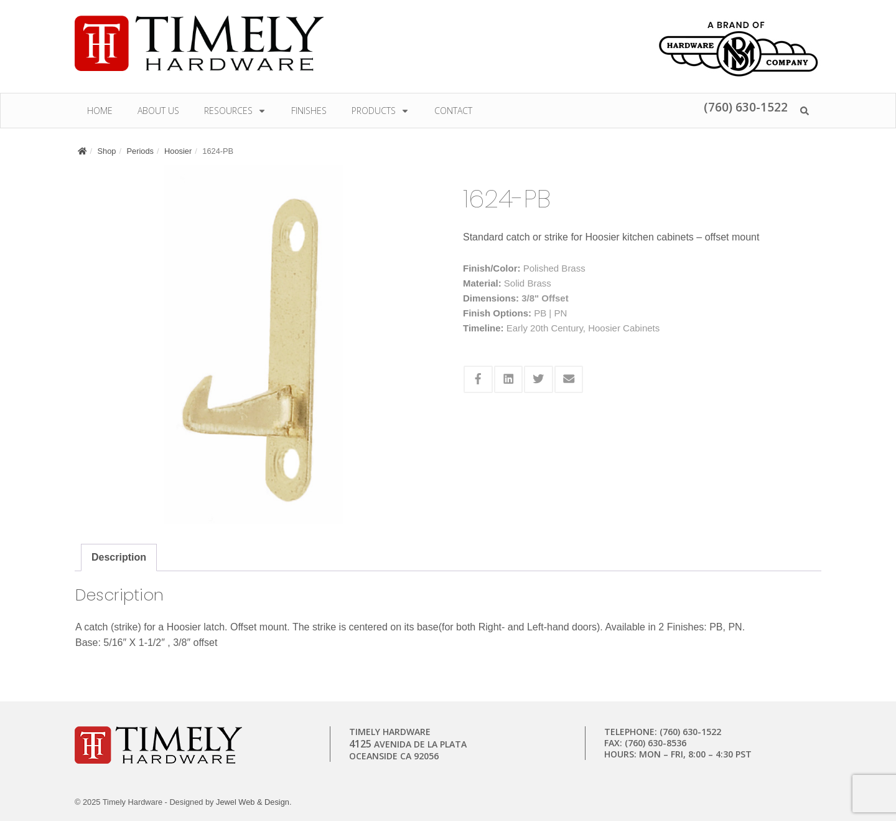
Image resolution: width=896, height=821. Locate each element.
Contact (453, 110)
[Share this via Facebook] (478, 379)
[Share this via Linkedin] (508, 379)
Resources (235, 110)
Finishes (309, 110)
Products (380, 110)
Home (100, 110)
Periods (140, 151)
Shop (107, 151)
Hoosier (178, 151)
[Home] (82, 151)
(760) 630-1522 (746, 106)
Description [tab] (118, 557)
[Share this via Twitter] (538, 379)
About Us (158, 110)
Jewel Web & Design (252, 802)
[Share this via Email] (569, 379)
